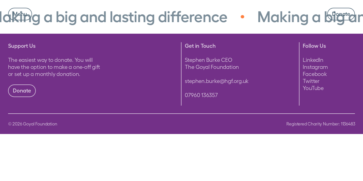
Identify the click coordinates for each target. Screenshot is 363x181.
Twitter (311, 81)
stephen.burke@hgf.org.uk (217, 81)
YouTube (313, 88)
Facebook (315, 74)
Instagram (315, 67)
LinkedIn (313, 60)
